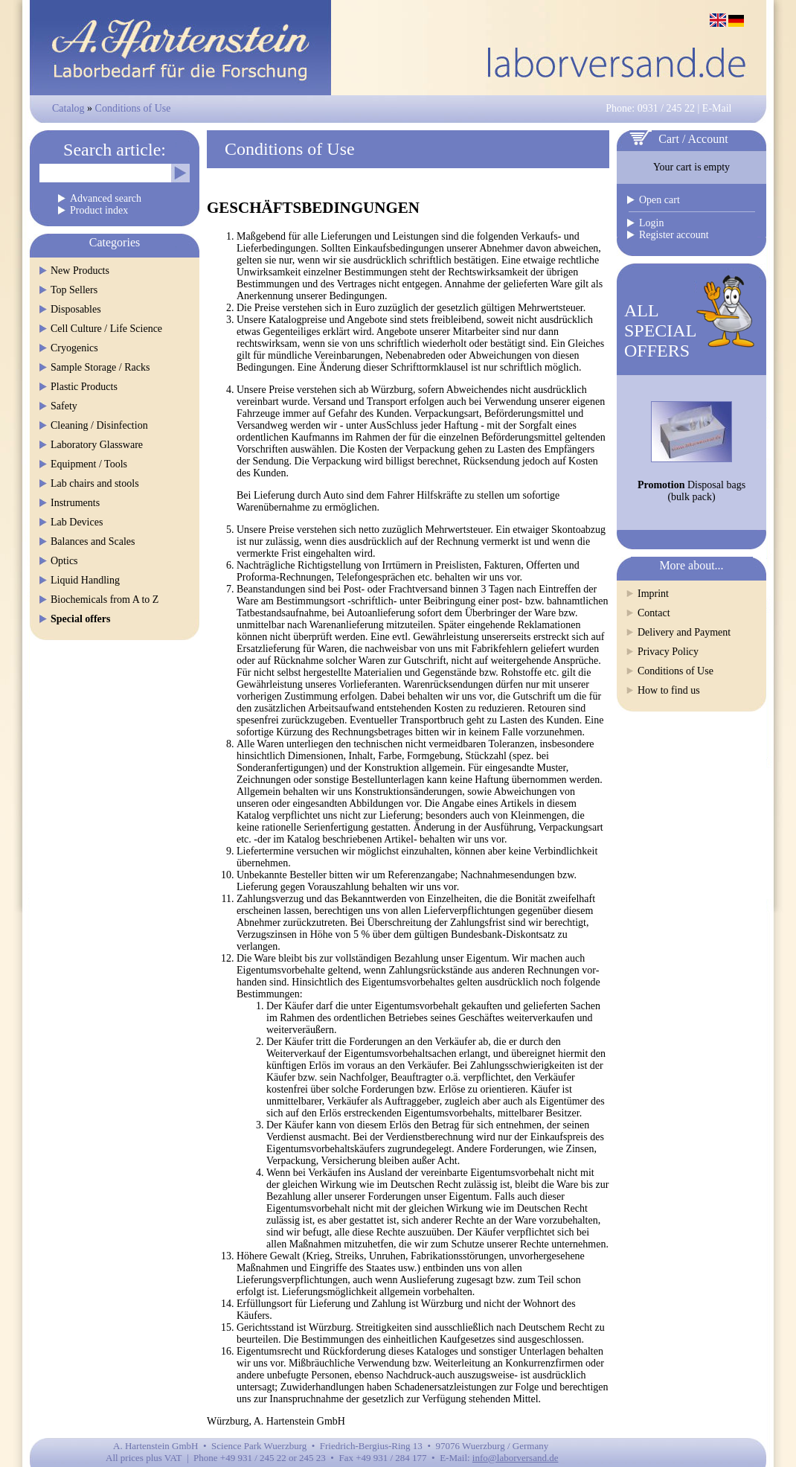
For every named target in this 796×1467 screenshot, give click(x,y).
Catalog (68, 108)
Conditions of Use (133, 108)
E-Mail (717, 108)
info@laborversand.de (515, 1457)
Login (651, 222)
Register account (674, 234)
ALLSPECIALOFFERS (660, 330)
